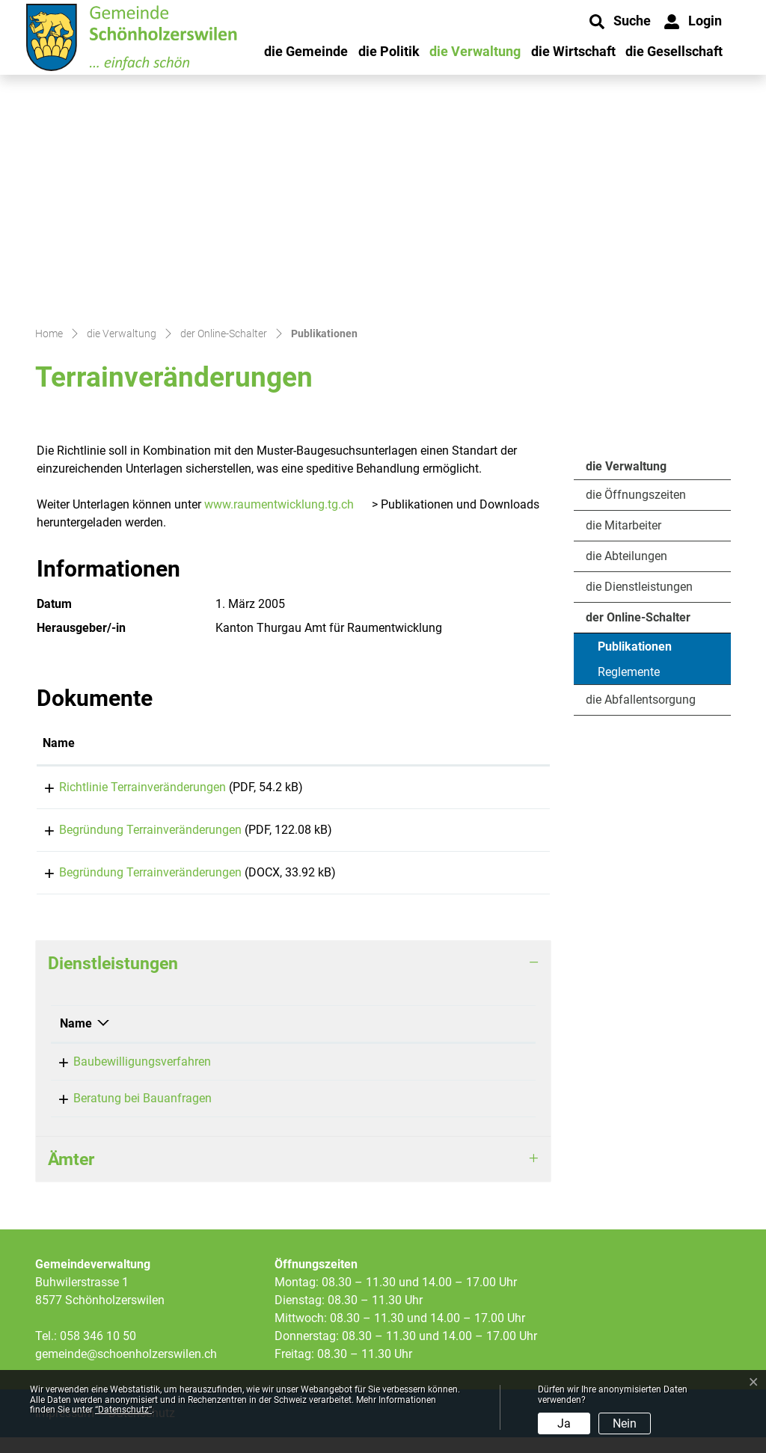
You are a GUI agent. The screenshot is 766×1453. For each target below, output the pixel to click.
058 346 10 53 (456, 1077)
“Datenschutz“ (123, 1409)
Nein (625, 1423)
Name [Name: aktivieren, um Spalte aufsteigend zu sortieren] (59, 743)
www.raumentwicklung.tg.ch (279, 504)
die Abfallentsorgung (641, 699)
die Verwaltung (475, 51)
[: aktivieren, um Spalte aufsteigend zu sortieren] (497, 744)
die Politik (389, 51)
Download (497, 790)
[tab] (293, 978)
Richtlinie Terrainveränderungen (126, 787)
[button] (620, 21)
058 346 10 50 (98, 1352)
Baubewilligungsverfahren (128, 1077)
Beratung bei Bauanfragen (129, 1114)
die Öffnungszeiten (636, 495)
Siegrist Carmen (311, 1077)
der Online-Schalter (638, 617)
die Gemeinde (306, 51)
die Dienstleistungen (639, 587)
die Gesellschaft (674, 51)
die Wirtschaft (573, 51)
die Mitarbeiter (623, 525)
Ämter (71, 1174)
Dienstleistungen (113, 978)
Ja (564, 1423)
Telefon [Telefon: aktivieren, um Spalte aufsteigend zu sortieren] (438, 1039)
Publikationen (638, 649)
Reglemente (629, 672)
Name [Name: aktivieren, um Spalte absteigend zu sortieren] (76, 1039)
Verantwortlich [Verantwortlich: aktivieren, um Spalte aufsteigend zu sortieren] (308, 1039)
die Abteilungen (626, 556)
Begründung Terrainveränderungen (134, 835)
